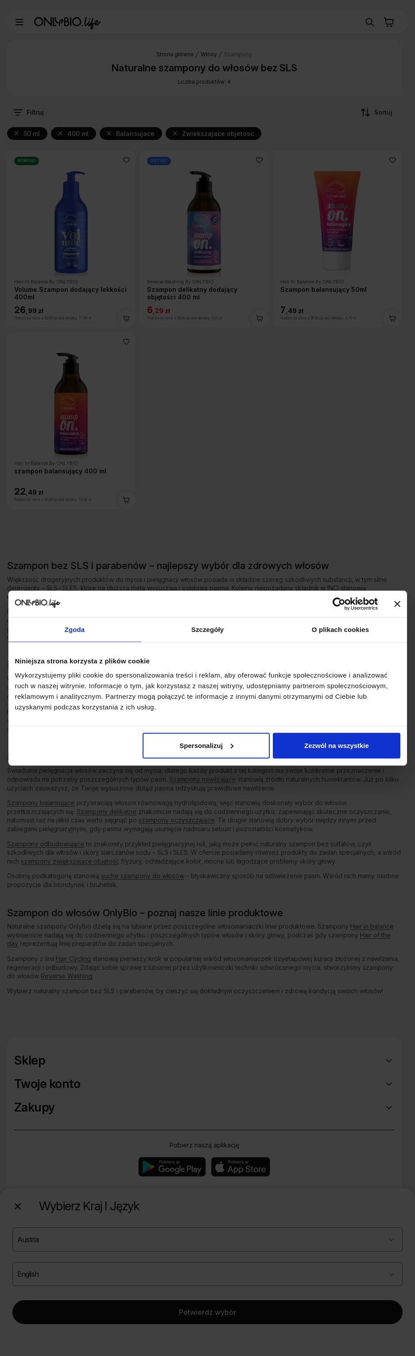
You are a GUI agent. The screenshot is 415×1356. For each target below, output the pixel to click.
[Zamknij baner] (397, 604)
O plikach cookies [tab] (340, 629)
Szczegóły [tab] (207, 629)
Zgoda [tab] (75, 629)
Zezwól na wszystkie (336, 745)
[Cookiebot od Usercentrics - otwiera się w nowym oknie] (339, 604)
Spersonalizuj (206, 745)
